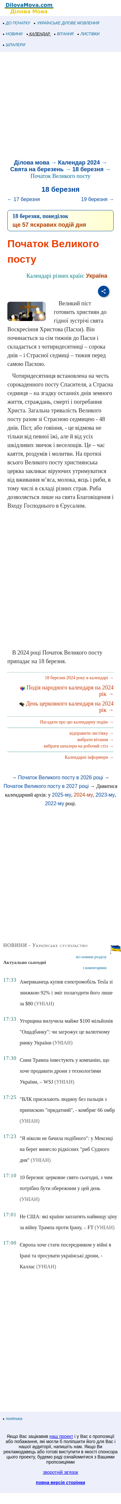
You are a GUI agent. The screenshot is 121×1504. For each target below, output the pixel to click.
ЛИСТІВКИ (89, 34)
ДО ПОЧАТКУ (16, 23)
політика (12, 1418)
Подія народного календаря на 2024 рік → (67, 690)
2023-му (105, 795)
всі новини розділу (91, 957)
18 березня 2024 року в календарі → (79, 677)
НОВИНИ (13, 34)
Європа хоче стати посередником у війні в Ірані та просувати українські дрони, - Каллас (65, 1255)
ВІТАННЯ (64, 34)
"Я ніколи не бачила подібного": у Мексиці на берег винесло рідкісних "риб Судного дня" (66, 1149)
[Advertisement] (60, 106)
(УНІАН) (44, 1003)
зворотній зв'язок (60, 1472)
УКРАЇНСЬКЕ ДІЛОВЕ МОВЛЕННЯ (66, 23)
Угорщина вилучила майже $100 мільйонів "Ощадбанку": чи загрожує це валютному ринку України (66, 1031)
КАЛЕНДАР (38, 34)
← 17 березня (23, 199)
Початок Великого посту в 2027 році (46, 786)
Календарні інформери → (89, 757)
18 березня (87, 169)
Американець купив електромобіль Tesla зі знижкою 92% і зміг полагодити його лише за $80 (66, 992)
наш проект (61, 1436)
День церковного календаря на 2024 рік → (66, 706)
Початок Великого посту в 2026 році (60, 777)
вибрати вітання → (95, 739)
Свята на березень (37, 169)
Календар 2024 (79, 162)
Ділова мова (31, 162)
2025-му (61, 795)
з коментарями (95, 968)
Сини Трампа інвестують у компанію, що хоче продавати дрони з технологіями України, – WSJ (64, 1071)
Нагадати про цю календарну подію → (77, 722)
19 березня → (97, 199)
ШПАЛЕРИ (14, 45)
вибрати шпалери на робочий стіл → (79, 746)
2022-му (54, 803)
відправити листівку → (91, 733)
